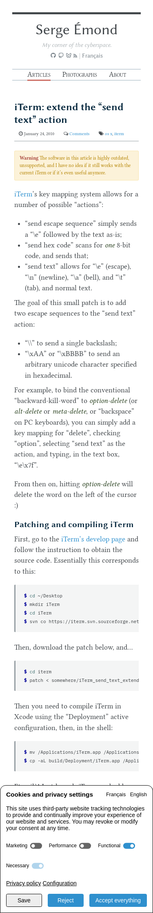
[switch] (36, 846)
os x (108, 133)
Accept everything (118, 900)
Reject (66, 900)
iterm (119, 133)
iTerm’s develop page (93, 539)
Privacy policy (23, 883)
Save (24, 900)
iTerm (23, 194)
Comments (79, 133)
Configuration (59, 883)
